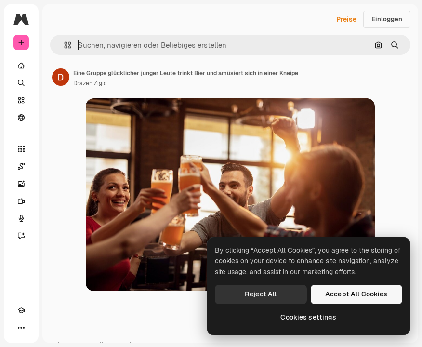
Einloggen (386, 19)
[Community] (21, 117)
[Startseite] (21, 65)
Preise (346, 19)
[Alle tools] (21, 149)
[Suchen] (21, 83)
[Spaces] (21, 166)
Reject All (261, 294)
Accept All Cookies (356, 294)
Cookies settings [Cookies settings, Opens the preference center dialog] (308, 317)
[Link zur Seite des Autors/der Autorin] (60, 77)
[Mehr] (21, 327)
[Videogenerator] (21, 201)
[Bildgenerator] (21, 183)
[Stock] (21, 100)
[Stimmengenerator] (21, 218)
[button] (64, 45)
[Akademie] (21, 310)
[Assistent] (21, 235)
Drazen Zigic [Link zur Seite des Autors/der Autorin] (90, 83)
